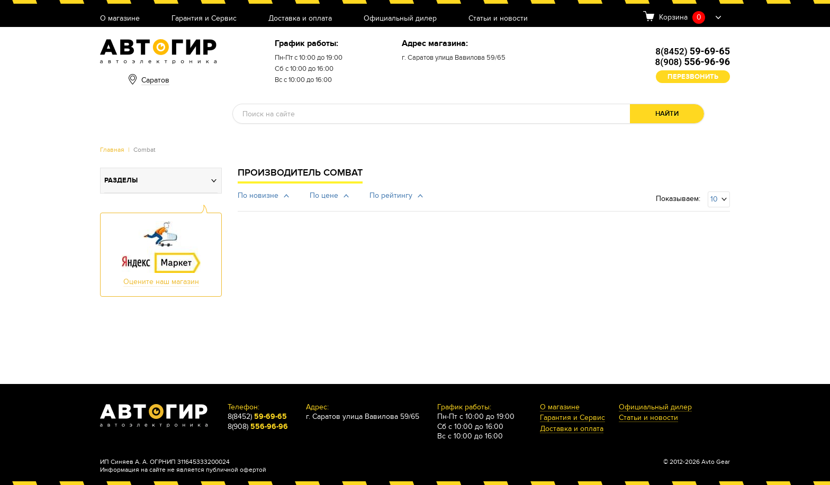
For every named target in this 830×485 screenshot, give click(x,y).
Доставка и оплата (300, 19)
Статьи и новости (498, 19)
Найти (667, 113)
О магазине (120, 19)
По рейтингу (390, 195)
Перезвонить (692, 76)
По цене (324, 195)
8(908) (692, 62)
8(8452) (692, 51)
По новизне (258, 195)
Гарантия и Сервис (204, 19)
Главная (112, 149)
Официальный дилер (400, 19)
